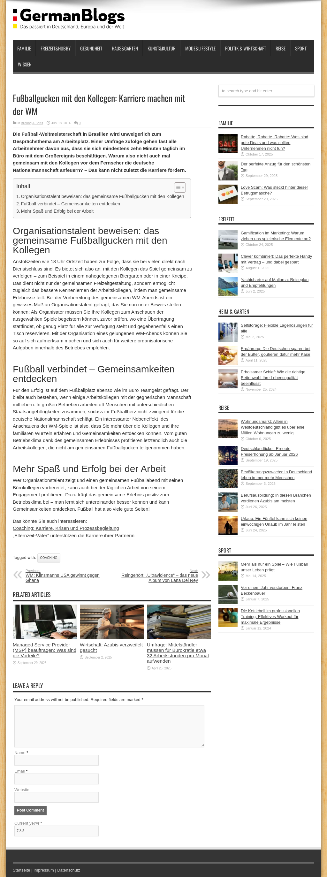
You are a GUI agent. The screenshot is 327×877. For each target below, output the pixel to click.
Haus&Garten (125, 48)
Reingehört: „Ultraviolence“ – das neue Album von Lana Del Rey (159, 576)
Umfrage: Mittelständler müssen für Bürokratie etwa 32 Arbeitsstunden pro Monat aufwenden (178, 653)
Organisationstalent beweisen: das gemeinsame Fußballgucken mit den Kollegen (102, 196)
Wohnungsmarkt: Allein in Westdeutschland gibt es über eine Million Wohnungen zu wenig (272, 427)
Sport (301, 48)
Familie (24, 48)
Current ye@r (28, 823)
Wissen (25, 64)
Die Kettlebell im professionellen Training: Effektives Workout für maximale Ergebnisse (270, 616)
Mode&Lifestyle (200, 48)
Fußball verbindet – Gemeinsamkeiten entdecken (70, 203)
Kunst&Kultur (162, 48)
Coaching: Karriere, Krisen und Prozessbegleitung (66, 528)
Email (19, 771)
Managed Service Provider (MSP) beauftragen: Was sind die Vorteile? (44, 650)
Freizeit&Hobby (56, 48)
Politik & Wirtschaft (245, 48)
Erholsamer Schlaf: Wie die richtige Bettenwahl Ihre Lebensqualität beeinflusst (273, 378)
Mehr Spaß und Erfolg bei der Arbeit (57, 211)
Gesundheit (91, 48)
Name (20, 753)
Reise (280, 48)
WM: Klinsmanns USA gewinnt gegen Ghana (65, 576)
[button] (176, 187)
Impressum (44, 870)
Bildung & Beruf (32, 123)
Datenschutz (68, 870)
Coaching (48, 558)
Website (21, 790)
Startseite (21, 870)
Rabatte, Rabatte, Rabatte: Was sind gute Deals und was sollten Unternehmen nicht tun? (274, 142)
